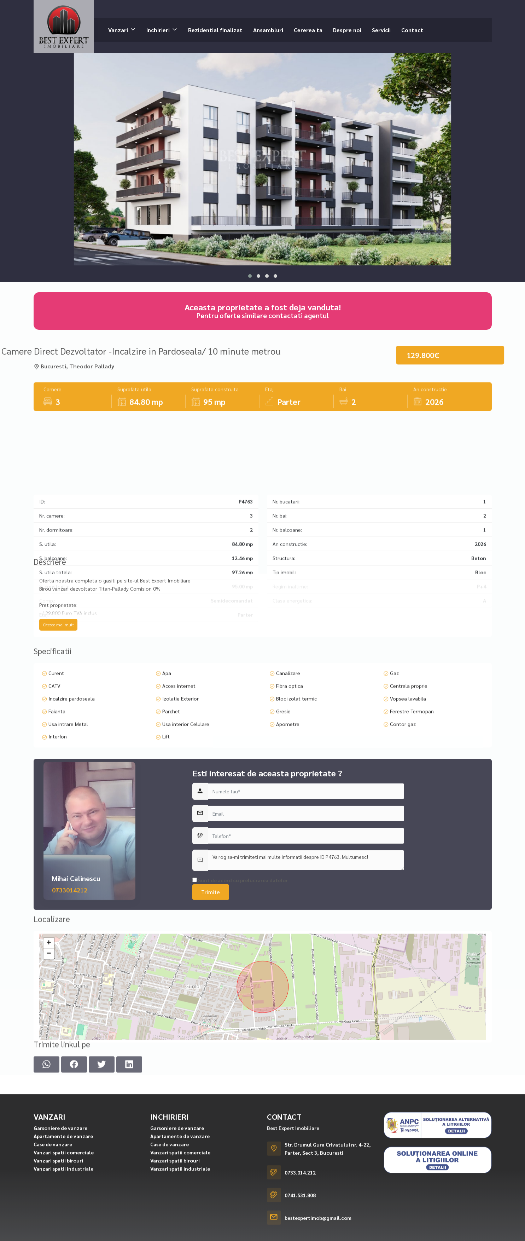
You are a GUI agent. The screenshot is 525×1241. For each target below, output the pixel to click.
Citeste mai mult (58, 675)
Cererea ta (308, 29)
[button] (250, 276)
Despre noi (347, 29)
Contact (412, 29)
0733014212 (69, 985)
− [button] (48, 1034)
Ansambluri (268, 29)
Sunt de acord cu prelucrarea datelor (240, 975)
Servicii (381, 29)
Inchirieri (158, 29)
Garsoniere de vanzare (60, 1232)
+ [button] (48, 1024)
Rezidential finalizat (215, 29)
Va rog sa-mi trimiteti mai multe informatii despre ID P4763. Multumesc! (306, 955)
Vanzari (118, 29)
